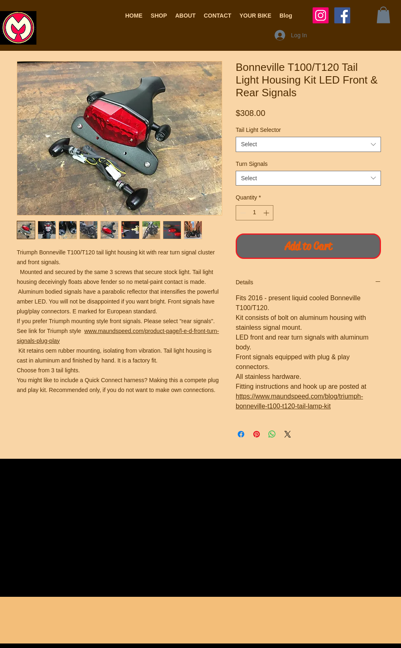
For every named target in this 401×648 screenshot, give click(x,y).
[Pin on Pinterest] (256, 434)
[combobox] (308, 144)
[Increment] (267, 213)
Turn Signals (252, 164)
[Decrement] (242, 213)
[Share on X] (288, 434)
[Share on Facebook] (241, 434)
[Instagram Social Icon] (321, 15)
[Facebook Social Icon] (342, 15)
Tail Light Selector (258, 130)
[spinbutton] (254, 213)
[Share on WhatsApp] (272, 434)
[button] (158, 15)
